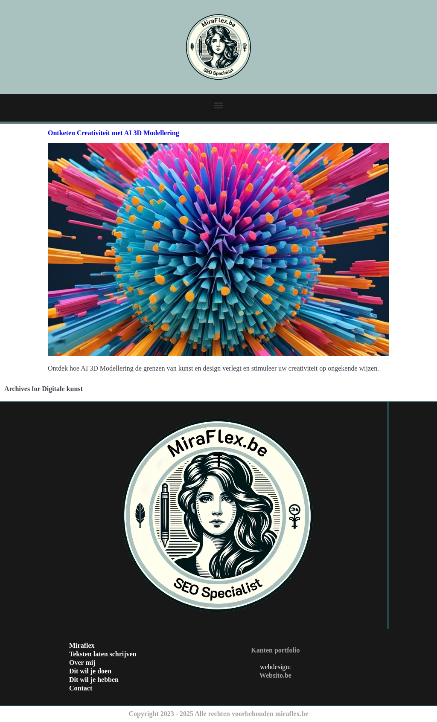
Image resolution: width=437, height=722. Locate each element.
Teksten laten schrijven (103, 654)
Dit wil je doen (90, 671)
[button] (219, 105)
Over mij (82, 662)
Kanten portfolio (275, 650)
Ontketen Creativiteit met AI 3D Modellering (113, 132)
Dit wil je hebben (94, 679)
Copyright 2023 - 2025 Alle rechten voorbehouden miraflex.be (218, 713)
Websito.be (275, 675)
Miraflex (82, 645)
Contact (80, 688)
